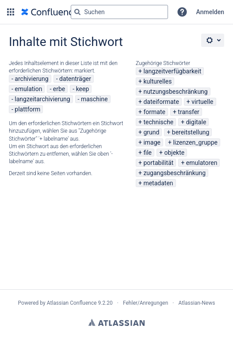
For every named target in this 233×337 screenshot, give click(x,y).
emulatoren (202, 162)
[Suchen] (77, 11)
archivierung (31, 78)
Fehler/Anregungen (145, 303)
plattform (27, 109)
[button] (10, 12)
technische (158, 122)
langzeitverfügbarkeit (172, 71)
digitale (196, 122)
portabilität (158, 162)
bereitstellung (191, 132)
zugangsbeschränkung (174, 172)
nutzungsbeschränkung (175, 91)
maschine (94, 99)
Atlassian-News (196, 303)
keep (82, 88)
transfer (188, 111)
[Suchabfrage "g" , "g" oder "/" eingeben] (119, 12)
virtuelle (202, 101)
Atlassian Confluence (72, 303)
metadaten (158, 183)
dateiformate (161, 101)
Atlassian (116, 322)
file (147, 152)
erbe (59, 88)
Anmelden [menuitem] (210, 11)
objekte (174, 152)
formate (154, 111)
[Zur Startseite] (49, 12)
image (151, 142)
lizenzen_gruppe (195, 142)
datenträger (75, 78)
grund (151, 132)
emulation (28, 88)
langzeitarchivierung (42, 99)
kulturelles (157, 81)
